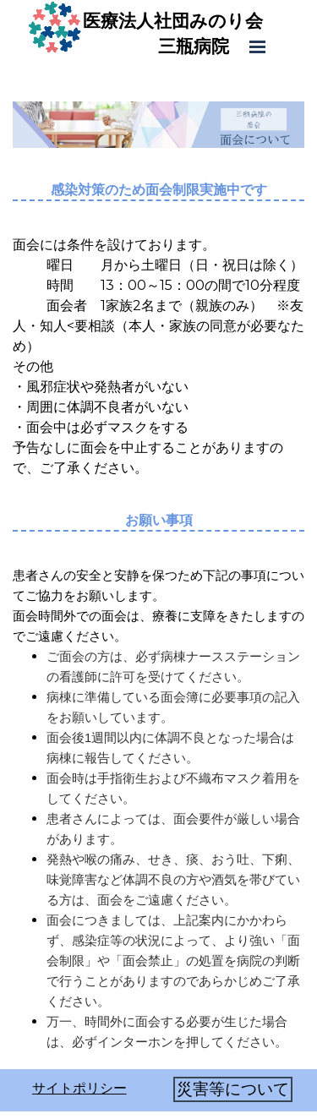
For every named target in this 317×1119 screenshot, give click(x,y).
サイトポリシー (79, 1088)
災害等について (233, 1089)
